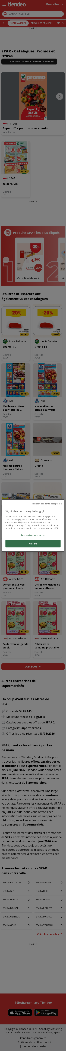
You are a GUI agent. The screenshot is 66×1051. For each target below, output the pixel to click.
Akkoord (33, 544)
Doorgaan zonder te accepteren (47, 504)
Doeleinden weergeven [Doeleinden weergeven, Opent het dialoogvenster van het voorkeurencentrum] (33, 535)
